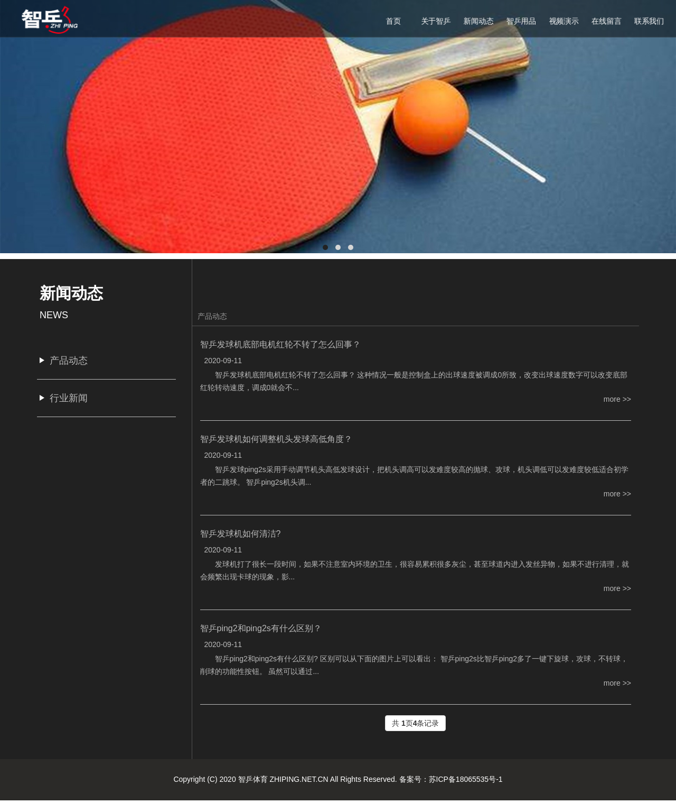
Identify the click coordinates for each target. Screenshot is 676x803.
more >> (617, 399)
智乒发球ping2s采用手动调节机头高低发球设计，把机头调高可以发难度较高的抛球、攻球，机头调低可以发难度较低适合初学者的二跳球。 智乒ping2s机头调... (414, 475)
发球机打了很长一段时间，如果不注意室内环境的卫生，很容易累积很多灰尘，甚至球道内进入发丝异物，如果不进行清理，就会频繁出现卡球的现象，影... (414, 570)
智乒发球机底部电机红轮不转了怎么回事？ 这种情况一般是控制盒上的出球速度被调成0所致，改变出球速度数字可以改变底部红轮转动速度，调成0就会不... (414, 381)
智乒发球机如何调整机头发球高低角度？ (276, 439)
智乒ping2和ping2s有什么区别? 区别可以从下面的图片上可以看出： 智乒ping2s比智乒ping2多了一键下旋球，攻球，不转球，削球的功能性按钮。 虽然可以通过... (414, 665)
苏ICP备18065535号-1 (466, 779)
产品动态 (212, 316)
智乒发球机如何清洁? (240, 533)
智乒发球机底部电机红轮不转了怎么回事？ (280, 344)
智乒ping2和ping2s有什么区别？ (261, 628)
